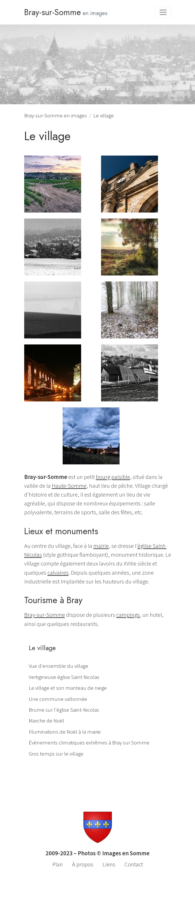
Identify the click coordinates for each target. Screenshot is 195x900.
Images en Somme (125, 853)
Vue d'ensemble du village (58, 666)
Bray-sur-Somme (44, 615)
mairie (101, 546)
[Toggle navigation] (163, 12)
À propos (82, 864)
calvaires (58, 572)
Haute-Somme (69, 485)
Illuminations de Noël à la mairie (65, 731)
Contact (133, 864)
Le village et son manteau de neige (68, 688)
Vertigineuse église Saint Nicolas (64, 677)
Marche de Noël (46, 720)
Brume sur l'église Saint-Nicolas (64, 710)
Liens (108, 864)
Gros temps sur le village (56, 753)
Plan (57, 864)
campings (128, 615)
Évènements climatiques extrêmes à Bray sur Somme (89, 742)
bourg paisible (113, 477)
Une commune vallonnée (58, 699)
